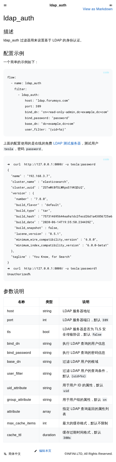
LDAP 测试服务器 (67, 143)
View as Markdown (98, 9)
